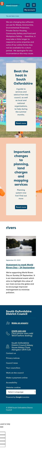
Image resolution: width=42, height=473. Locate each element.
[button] (34, 5)
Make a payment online (16, 377)
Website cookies (13, 387)
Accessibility (11, 382)
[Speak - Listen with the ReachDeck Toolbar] (2, 4)
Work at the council (15, 372)
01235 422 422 (19, 331)
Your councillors (13, 368)
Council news (12, 363)
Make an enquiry (20, 323)
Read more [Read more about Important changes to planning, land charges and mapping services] (21, 207)
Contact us (11, 353)
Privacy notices (13, 358)
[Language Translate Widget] (21, 391)
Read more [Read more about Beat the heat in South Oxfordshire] (21, 123)
